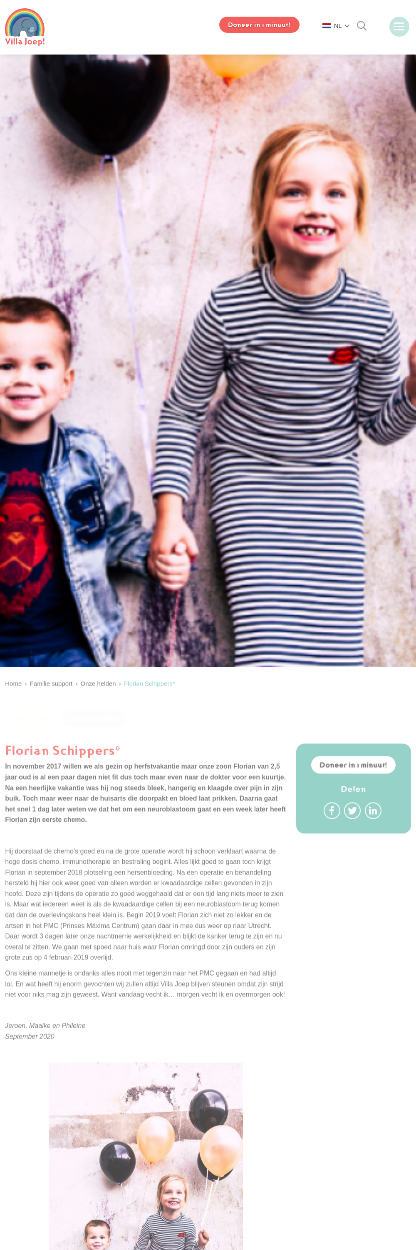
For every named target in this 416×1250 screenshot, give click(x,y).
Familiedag (32, 731)
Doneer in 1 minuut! (353, 789)
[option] (208, 367)
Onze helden (93, 731)
